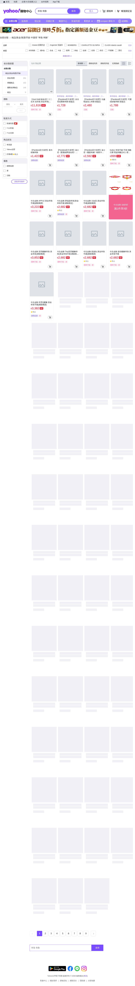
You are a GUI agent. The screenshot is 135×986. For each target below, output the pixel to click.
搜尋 (97, 948)
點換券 (25, 21)
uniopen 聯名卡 (106, 21)
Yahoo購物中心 (17, 11)
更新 (85, 976)
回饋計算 (50, 21)
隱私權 (82, 981)
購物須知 (63, 981)
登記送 (37, 21)
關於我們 (53, 981)
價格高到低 (104, 63)
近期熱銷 (115, 63)
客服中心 (43, 981)
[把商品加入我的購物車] (50, 114)
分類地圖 (91, 981)
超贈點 (123, 21)
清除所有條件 (19, 182)
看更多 (88, 21)
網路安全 (73, 981)
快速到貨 (75, 21)
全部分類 (7, 69)
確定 (21, 110)
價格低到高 (93, 63)
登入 (91, 11)
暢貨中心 (63, 21)
